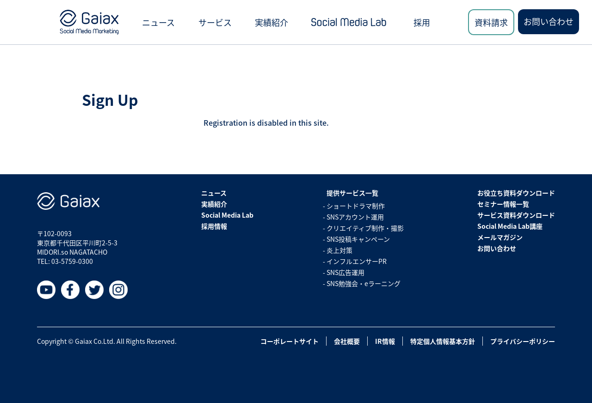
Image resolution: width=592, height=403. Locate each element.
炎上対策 (339, 250)
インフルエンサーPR (357, 261)
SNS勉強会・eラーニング (364, 283)
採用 (421, 22)
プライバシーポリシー (522, 341)
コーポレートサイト (289, 341)
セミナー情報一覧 (503, 203)
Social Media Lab (227, 215)
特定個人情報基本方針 (442, 341)
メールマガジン (500, 237)
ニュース (158, 22)
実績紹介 (271, 22)
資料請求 (491, 22)
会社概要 (347, 341)
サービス (215, 22)
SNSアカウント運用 (355, 216)
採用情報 (214, 226)
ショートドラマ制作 (356, 205)
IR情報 (385, 341)
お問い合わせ (549, 21)
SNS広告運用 (345, 272)
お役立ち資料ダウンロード (516, 192)
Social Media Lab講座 (510, 226)
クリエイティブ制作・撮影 (365, 227)
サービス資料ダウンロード (516, 215)
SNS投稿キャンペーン (358, 239)
